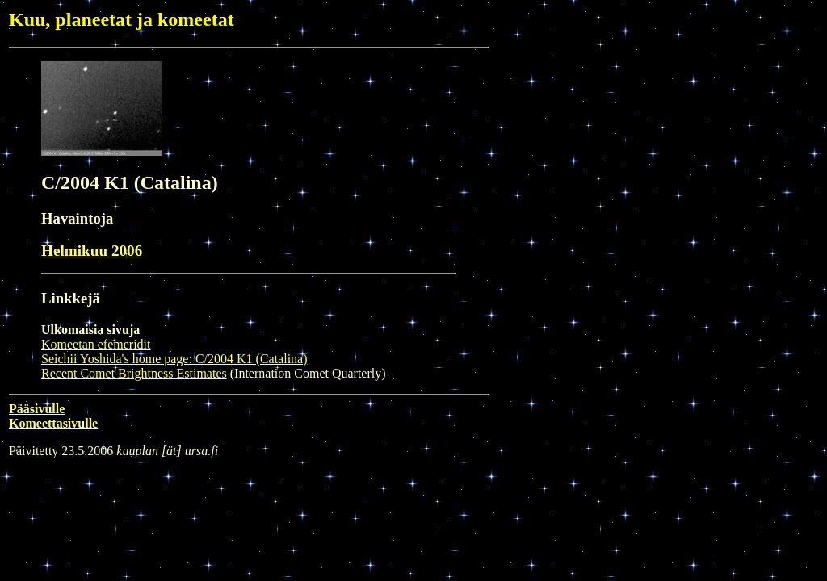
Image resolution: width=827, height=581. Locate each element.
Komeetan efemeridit (96, 344)
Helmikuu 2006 (91, 250)
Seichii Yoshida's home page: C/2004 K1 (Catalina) (174, 359)
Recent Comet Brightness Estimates (134, 373)
